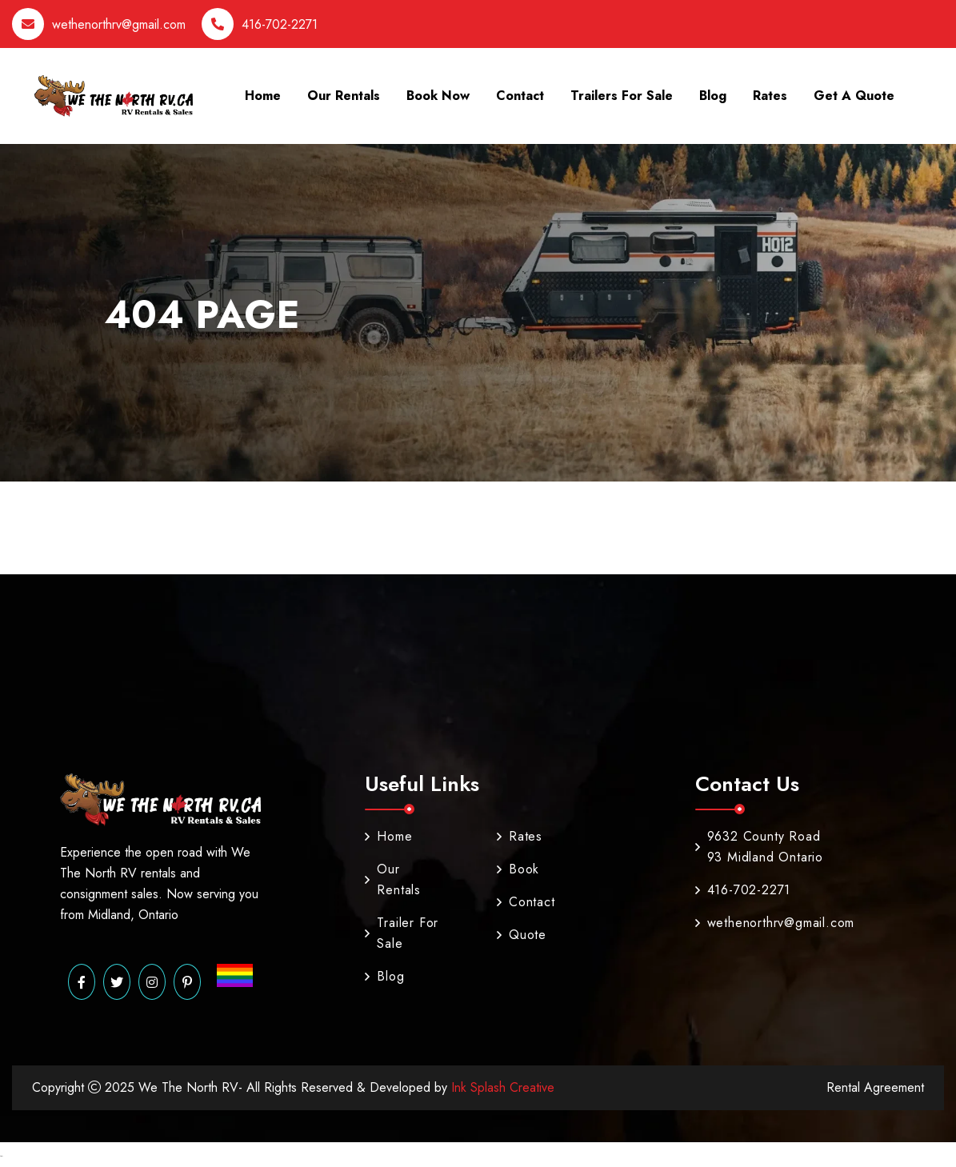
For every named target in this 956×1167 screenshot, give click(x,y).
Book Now (438, 95)
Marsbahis (1, 1156)
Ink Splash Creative (500, 1087)
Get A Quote (854, 95)
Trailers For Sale (621, 95)
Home (263, 95)
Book (516, 869)
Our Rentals (343, 95)
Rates (770, 95)
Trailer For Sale (401, 933)
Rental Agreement (875, 1087)
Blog (712, 95)
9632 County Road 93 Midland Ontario (759, 846)
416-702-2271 (280, 24)
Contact (520, 95)
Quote (516, 934)
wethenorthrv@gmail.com (119, 24)
